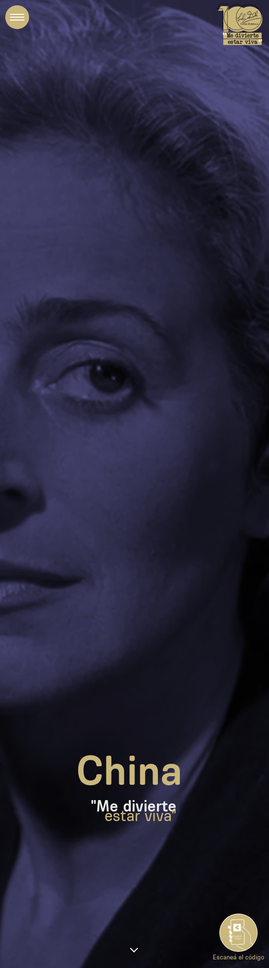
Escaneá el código (238, 953)
